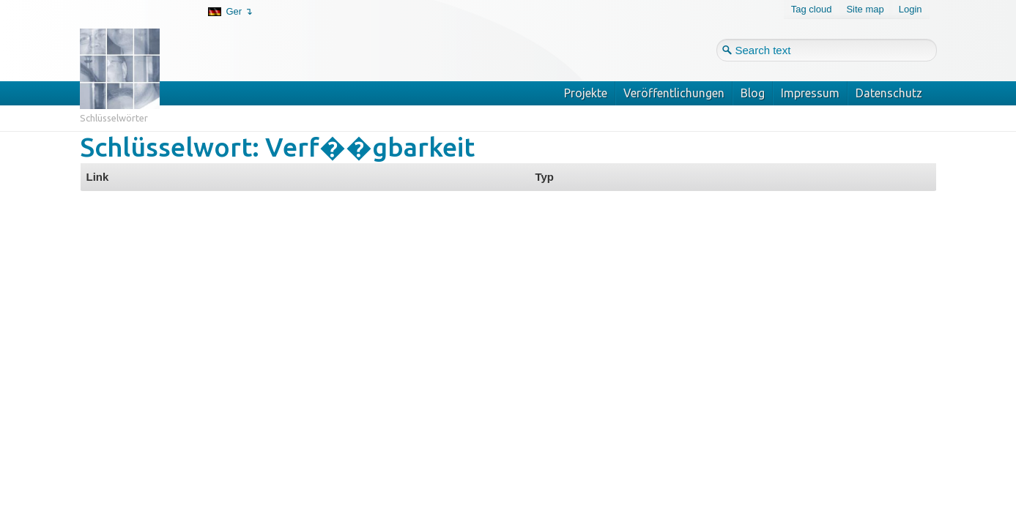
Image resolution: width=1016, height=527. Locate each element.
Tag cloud (811, 9)
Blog (753, 93)
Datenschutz (889, 93)
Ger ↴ (239, 11)
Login (910, 9)
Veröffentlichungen (673, 93)
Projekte (585, 93)
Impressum (810, 93)
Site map (864, 9)
